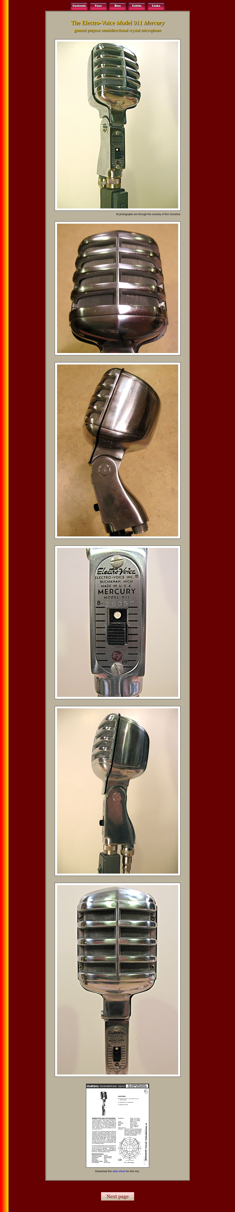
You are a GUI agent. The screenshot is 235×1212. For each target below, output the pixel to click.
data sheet (119, 1171)
